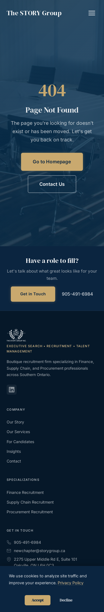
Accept (38, 600)
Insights (14, 451)
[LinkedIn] (12, 390)
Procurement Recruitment (30, 511)
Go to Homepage (52, 161)
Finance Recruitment (25, 492)
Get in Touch (33, 293)
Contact (14, 461)
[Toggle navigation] (91, 13)
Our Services (18, 431)
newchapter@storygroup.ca (36, 550)
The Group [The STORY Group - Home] (34, 13)
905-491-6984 (77, 294)
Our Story (15, 422)
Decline (66, 600)
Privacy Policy (70, 582)
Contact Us (52, 184)
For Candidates (20, 441)
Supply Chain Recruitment (30, 502)
